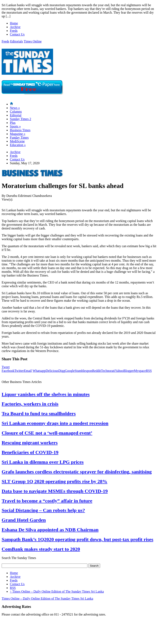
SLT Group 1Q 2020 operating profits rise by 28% (54, 481)
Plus (13, 122)
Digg (61, 370)
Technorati (108, 370)
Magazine (17, 134)
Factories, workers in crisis (30, 403)
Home (14, 23)
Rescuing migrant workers (30, 442)
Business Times (20, 130)
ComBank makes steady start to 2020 (41, 549)
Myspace (140, 370)
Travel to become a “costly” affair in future (47, 500)
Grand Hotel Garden (24, 520)
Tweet (6, 367)
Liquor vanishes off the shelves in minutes (46, 394)
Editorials (16, 41)
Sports (15, 126)
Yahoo (119, 370)
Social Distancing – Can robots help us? (43, 510)
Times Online (33, 41)
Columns (16, 111)
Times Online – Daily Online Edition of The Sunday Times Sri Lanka (57, 591)
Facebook (8, 370)
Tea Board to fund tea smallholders (39, 413)
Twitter (19, 370)
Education (18, 145)
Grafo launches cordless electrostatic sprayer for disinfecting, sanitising (77, 471)
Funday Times (19, 137)
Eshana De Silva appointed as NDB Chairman (50, 529)
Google (69, 370)
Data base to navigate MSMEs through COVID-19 (55, 491)
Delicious (52, 370)
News (15, 108)
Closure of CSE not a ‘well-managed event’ (47, 433)
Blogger (128, 370)
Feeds (13, 30)
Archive (15, 27)
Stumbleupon (83, 370)
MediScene (17, 141)
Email (28, 370)
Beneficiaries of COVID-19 (30, 452)
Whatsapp (39, 370)
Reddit (96, 370)
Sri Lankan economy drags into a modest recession (55, 423)
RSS (149, 370)
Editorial (15, 115)
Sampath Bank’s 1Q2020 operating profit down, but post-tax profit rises (77, 539)
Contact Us (17, 34)
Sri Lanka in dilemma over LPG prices (43, 462)
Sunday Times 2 (20, 119)
